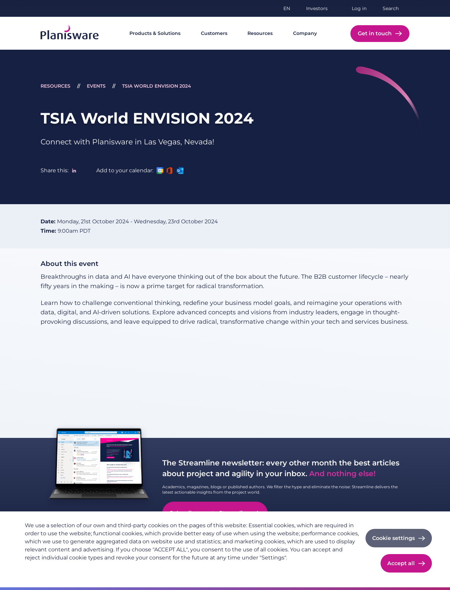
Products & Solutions (154, 33)
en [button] (286, 8)
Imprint (73, 568)
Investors (317, 8)
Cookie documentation (116, 568)
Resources (260, 33)
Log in (359, 8)
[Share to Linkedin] (74, 170)
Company (305, 33)
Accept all (401, 563)
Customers (214, 33)
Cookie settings (393, 538)
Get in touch (375, 33)
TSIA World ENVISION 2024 (156, 86)
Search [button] (391, 8)
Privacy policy (41, 568)
